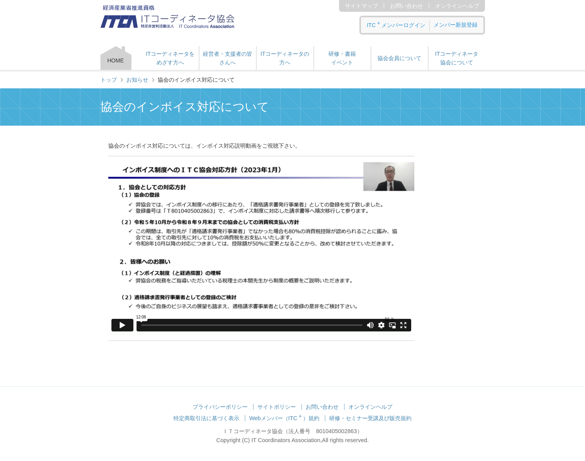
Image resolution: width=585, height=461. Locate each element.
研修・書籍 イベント (342, 58)
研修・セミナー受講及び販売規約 (370, 418)
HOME (116, 60)
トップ (108, 80)
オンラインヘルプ (457, 6)
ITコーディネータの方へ (285, 58)
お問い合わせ (406, 6)
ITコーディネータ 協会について (456, 58)
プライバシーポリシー (220, 407)
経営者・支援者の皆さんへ (227, 58)
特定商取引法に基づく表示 (206, 418)
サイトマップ (361, 6)
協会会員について (399, 58)
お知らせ (137, 80)
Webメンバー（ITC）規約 (284, 418)
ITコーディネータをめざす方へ (170, 58)
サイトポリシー (276, 407)
